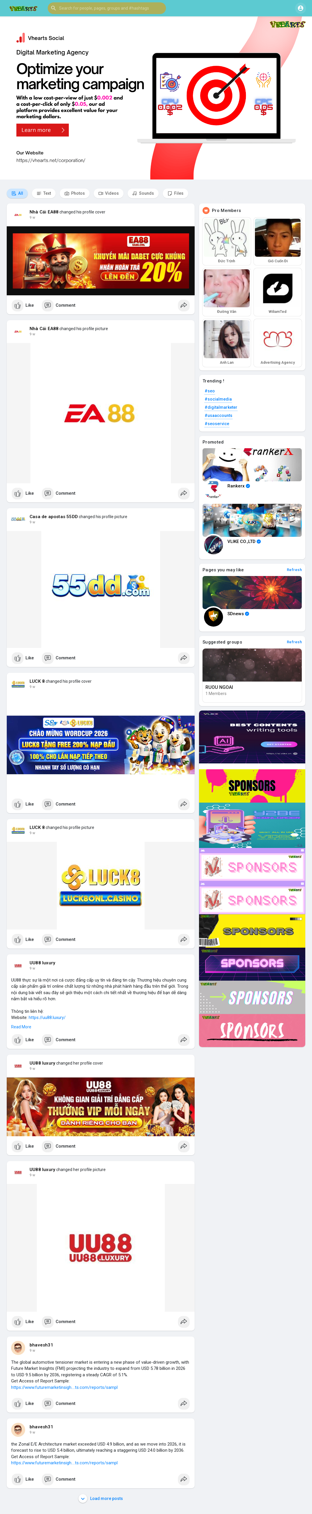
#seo (210, 391)
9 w (32, 217)
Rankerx (238, 486)
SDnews (238, 613)
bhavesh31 (41, 1345)
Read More (21, 1027)
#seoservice (217, 423)
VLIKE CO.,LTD (244, 541)
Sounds (143, 193)
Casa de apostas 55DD (54, 516)
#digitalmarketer (221, 407)
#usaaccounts (218, 415)
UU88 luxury (42, 962)
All (17, 193)
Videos (108, 193)
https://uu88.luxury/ (47, 1017)
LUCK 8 (37, 681)
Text (44, 193)
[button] (107, 8)
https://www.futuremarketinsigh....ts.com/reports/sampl (64, 1387)
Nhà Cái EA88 (44, 212)
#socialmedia (218, 399)
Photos (74, 193)
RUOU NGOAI (219, 687)
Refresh (294, 570)
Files (175, 193)
